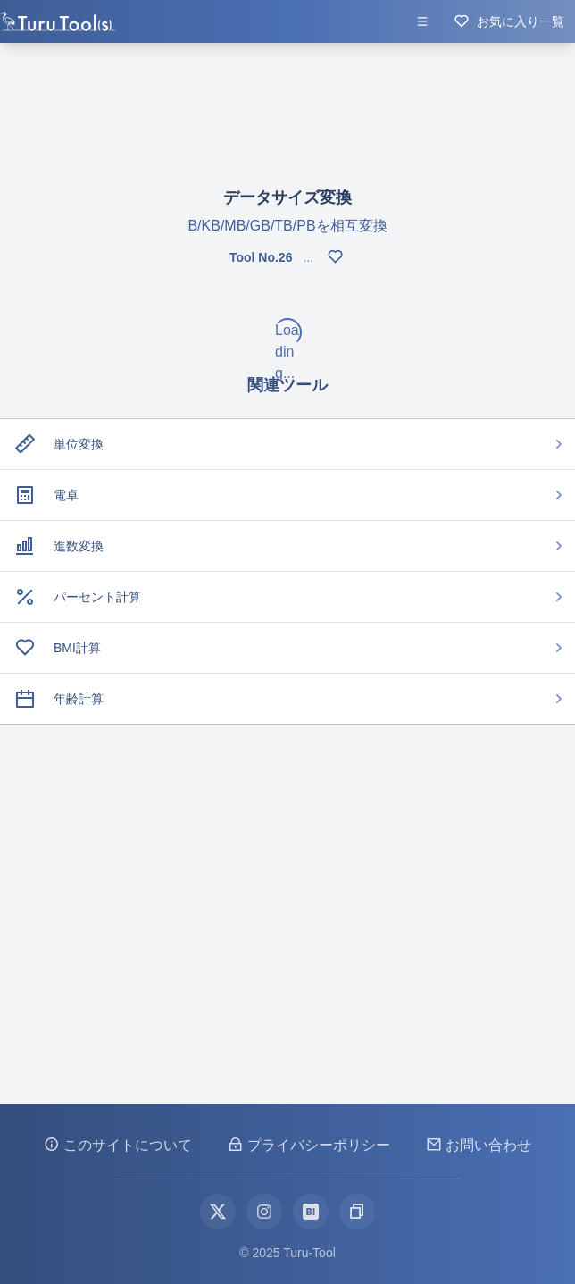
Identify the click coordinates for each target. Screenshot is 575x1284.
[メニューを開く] (422, 21)
